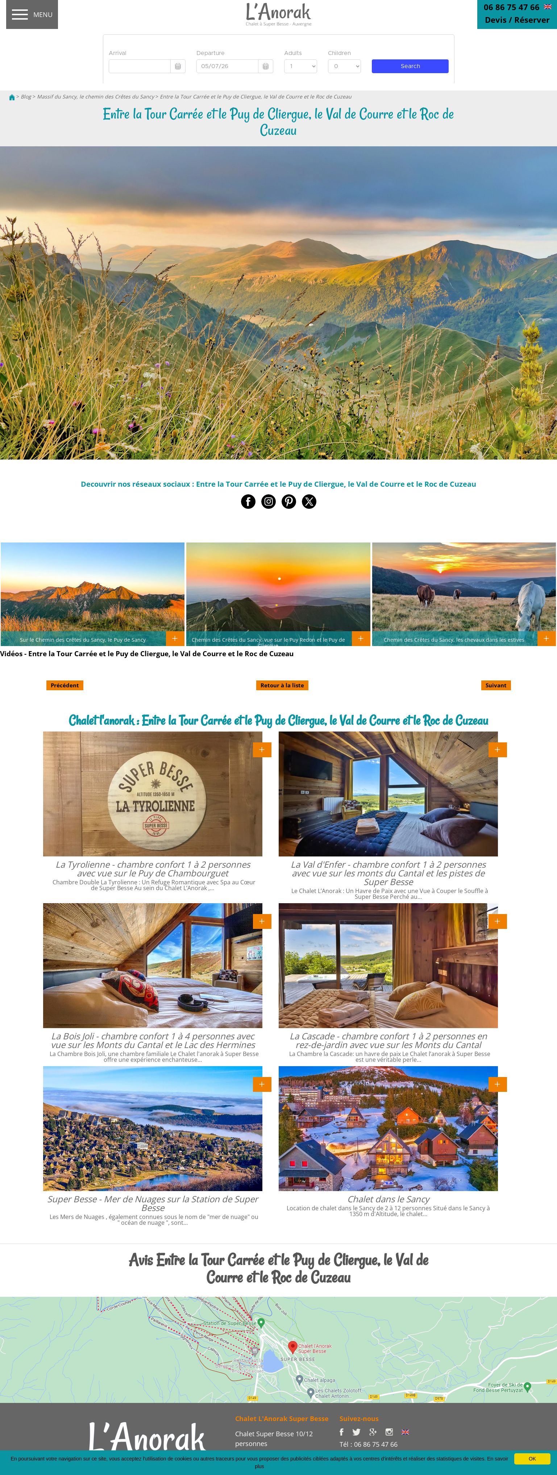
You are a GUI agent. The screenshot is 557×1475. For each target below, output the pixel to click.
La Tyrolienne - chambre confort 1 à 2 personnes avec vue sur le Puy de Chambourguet (152, 868)
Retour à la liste (282, 685)
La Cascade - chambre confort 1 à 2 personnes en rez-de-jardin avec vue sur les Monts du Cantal (388, 1040)
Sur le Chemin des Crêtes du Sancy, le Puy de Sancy (83, 639)
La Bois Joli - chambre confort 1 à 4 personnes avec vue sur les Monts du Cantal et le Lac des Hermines (153, 1040)
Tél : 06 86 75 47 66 (369, 1444)
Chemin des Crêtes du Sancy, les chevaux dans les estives (454, 639)
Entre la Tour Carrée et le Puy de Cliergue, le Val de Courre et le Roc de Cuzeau (256, 96)
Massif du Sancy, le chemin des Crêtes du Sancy (95, 96)
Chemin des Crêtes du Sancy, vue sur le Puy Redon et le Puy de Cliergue (268, 642)
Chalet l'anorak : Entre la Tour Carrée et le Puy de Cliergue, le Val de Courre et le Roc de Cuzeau (278, 720)
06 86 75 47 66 (512, 6)
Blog (26, 96)
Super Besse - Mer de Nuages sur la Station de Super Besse (152, 1203)
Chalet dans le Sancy (388, 1199)
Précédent (65, 685)
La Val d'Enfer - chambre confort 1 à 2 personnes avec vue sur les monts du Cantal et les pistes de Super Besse (388, 873)
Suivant (496, 685)
